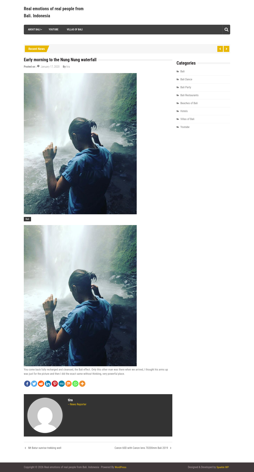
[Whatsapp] (75, 384)
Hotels (184, 111)
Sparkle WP (222, 467)
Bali (27, 219)
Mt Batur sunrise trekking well (44, 448)
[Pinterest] (55, 384)
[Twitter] (34, 384)
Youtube (53, 29)
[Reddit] (41, 384)
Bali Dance (186, 79)
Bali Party (185, 87)
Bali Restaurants (189, 95)
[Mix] (68, 384)
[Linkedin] (48, 384)
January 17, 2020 (50, 66)
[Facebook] (27, 384)
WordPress (121, 467)
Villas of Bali (74, 29)
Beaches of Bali (189, 103)
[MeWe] (62, 384)
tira (68, 66)
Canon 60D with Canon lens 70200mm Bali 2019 (141, 448)
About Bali (33, 29)
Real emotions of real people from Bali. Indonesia (54, 12)
